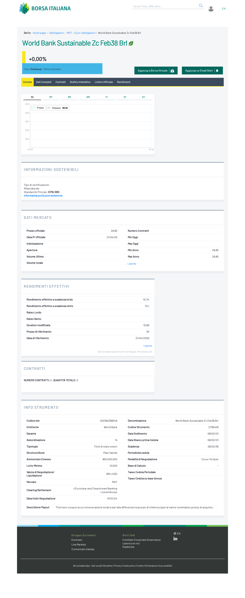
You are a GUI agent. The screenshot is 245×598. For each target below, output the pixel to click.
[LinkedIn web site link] (175, 539)
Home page (39, 32)
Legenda (132, 263)
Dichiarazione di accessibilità (159, 565)
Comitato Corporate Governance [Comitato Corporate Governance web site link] (141, 539)
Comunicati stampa (82, 549)
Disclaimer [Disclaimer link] (108, 565)
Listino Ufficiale (105, 81)
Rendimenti (125, 81)
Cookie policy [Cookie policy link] (129, 565)
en (224, 8)
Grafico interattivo (81, 81)
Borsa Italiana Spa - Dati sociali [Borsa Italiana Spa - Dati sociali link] (87, 565)
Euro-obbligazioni (85, 32)
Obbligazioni (56, 32)
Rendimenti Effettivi (47, 286)
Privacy (118, 565)
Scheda (27, 81)
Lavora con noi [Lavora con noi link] (131, 543)
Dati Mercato (38, 217)
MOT (69, 32)
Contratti (61, 81)
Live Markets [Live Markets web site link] (79, 544)
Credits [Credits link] (140, 565)
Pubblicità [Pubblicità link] (128, 546)
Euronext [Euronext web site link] (77, 539)
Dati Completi (44, 81)
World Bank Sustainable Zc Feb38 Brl (77, 42)
